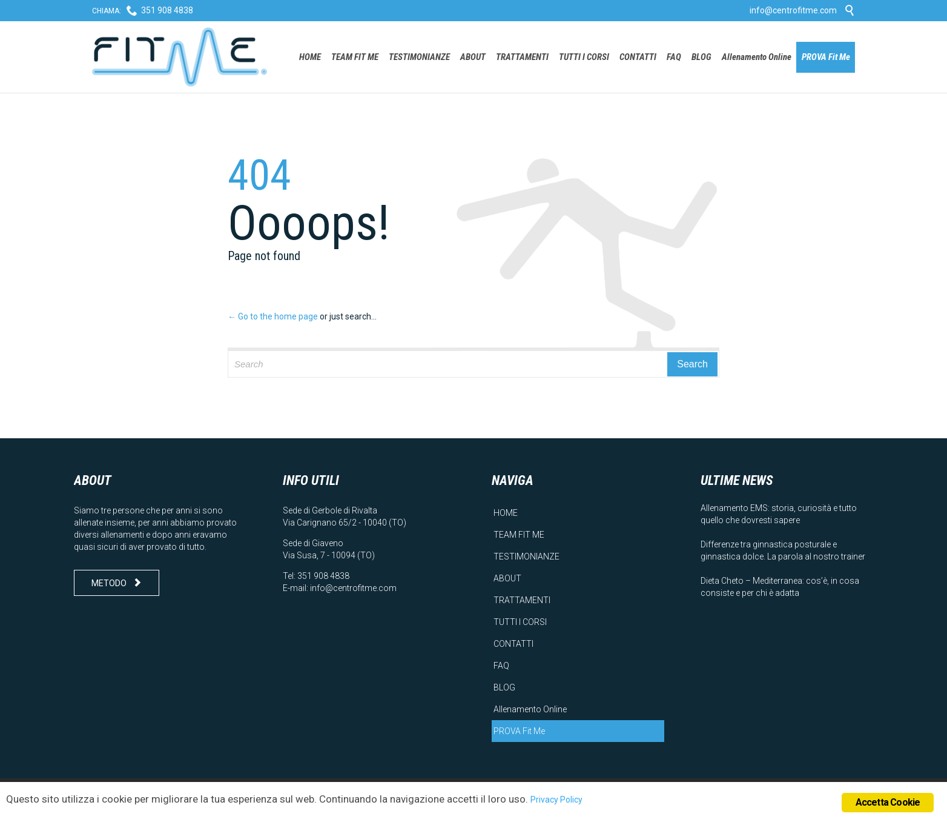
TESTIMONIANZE (526, 556)
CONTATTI (513, 644)
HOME (505, 513)
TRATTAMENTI (521, 600)
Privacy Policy (556, 799)
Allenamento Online (530, 709)
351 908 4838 (167, 10)
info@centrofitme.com (793, 10)
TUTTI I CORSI (520, 622)
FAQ (501, 665)
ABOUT (507, 578)
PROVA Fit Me (519, 731)
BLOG (504, 687)
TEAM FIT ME (518, 535)
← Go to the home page (273, 316)
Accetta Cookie (888, 802)
